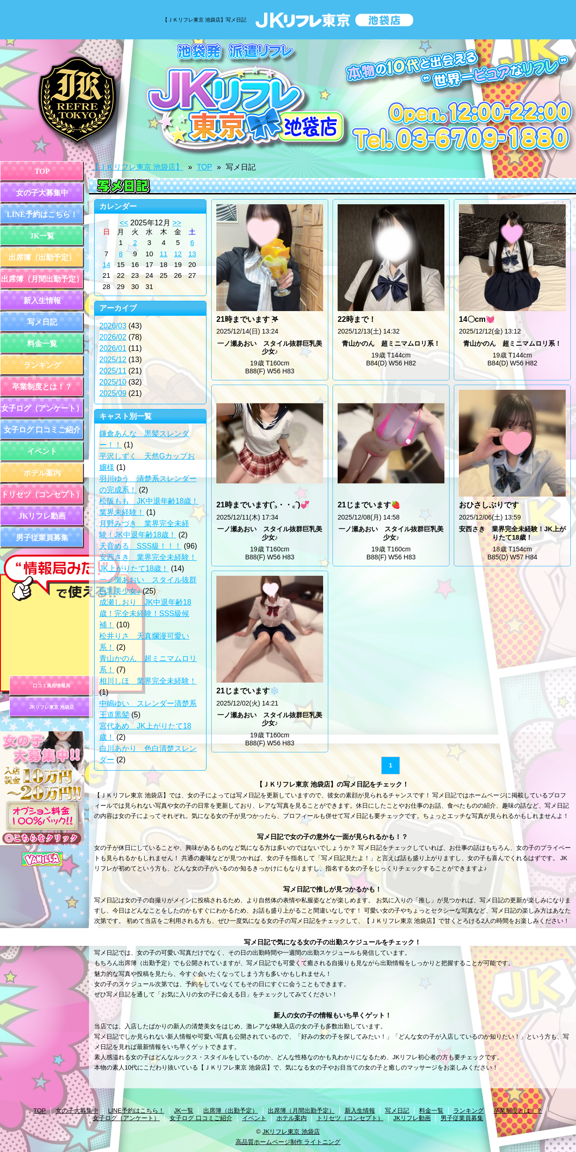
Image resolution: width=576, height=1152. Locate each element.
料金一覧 (42, 344)
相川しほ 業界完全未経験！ (148, 681)
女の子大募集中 (42, 193)
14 (107, 264)
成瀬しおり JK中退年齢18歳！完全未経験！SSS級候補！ (145, 613)
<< (123, 223)
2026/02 (112, 337)
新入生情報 (42, 301)
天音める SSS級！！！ (140, 546)
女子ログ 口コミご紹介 (42, 430)
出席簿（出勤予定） (42, 257)
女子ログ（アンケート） (42, 408)
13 (192, 254)
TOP (42, 171)
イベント (42, 451)
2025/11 (112, 371)
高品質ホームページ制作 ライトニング (288, 1141)
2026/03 (112, 326)
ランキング (42, 365)
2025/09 (112, 393)
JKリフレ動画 (42, 516)
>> (176, 223)
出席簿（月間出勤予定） (42, 279)
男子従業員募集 (42, 538)
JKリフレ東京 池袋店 (51, 707)
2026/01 (112, 348)
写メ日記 (42, 322)
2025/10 (112, 382)
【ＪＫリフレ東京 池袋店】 (137, 167)
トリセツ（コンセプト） (42, 494)
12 (178, 254)
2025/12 (112, 360)
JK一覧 (42, 236)
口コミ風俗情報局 (51, 685)
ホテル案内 (42, 473)
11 (164, 254)
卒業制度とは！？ (42, 387)
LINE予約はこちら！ (42, 214)
